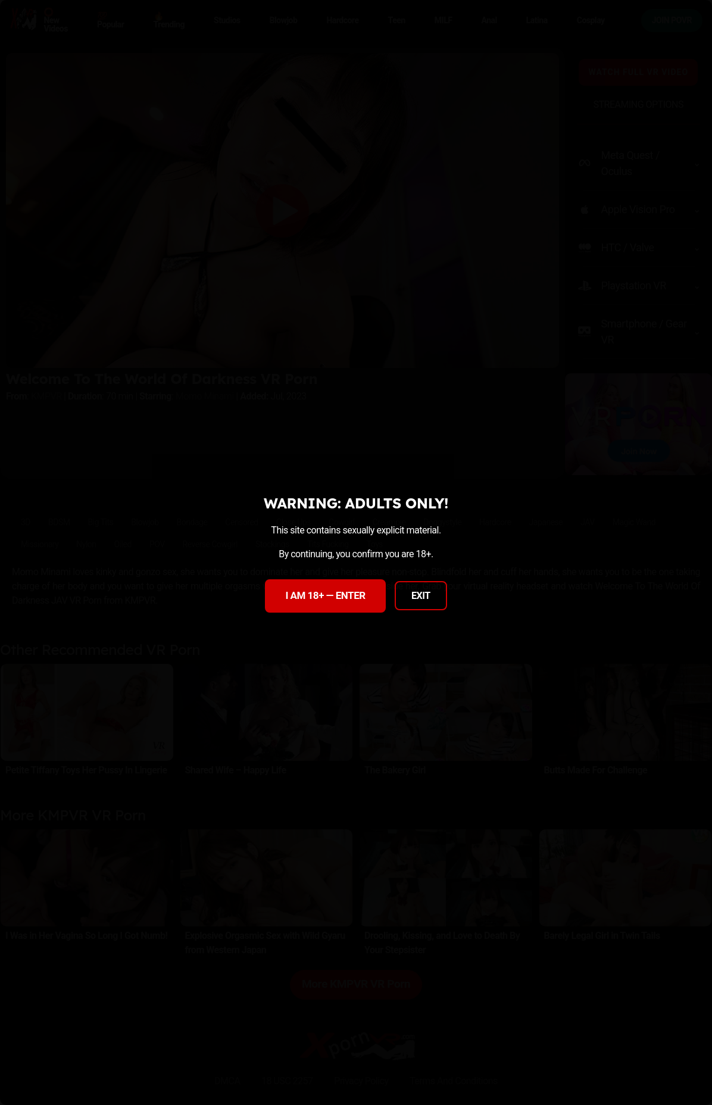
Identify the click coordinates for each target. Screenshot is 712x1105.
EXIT (420, 595)
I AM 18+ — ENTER (325, 595)
